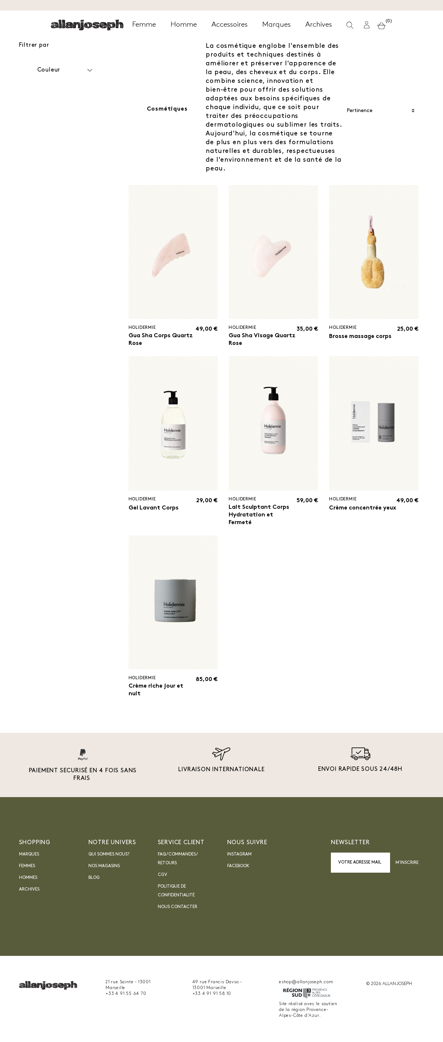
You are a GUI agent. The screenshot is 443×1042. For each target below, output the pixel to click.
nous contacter (177, 907)
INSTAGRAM (239, 854)
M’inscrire (407, 863)
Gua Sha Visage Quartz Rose (262, 339)
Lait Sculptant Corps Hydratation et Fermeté (259, 515)
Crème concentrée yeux (362, 508)
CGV (162, 875)
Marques (29, 854)
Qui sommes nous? (108, 854)
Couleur (65, 70)
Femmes (27, 866)
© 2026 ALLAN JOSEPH (389, 984)
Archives (29, 889)
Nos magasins (104, 866)
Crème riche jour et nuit (156, 690)
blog (94, 878)
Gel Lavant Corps (154, 508)
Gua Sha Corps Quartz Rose (161, 339)
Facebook (238, 866)
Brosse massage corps (360, 336)
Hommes (28, 878)
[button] (367, 25)
